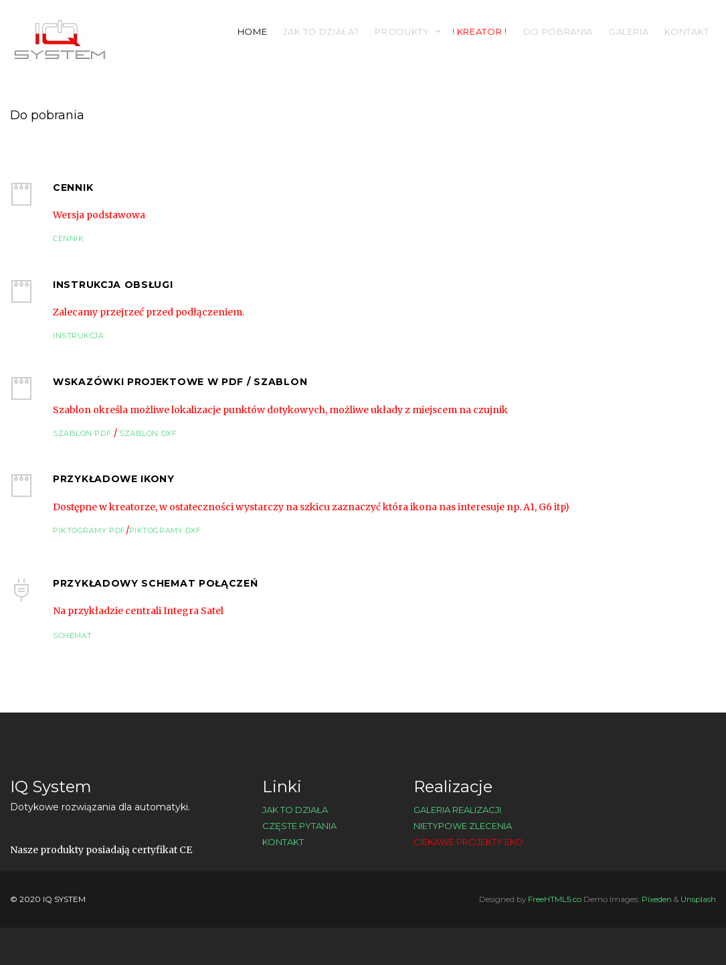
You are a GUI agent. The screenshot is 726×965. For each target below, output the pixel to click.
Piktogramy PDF (89, 530)
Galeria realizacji (457, 809)
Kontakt (686, 31)
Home (253, 31)
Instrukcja (78, 335)
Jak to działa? (321, 31)
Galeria (629, 31)
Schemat (72, 635)
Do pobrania (558, 31)
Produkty (402, 31)
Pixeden (657, 899)
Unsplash (698, 899)
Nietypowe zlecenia (463, 825)
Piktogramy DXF (165, 530)
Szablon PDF (83, 433)
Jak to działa (295, 809)
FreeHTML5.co (554, 899)
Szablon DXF (147, 433)
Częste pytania (299, 825)
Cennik (68, 238)
